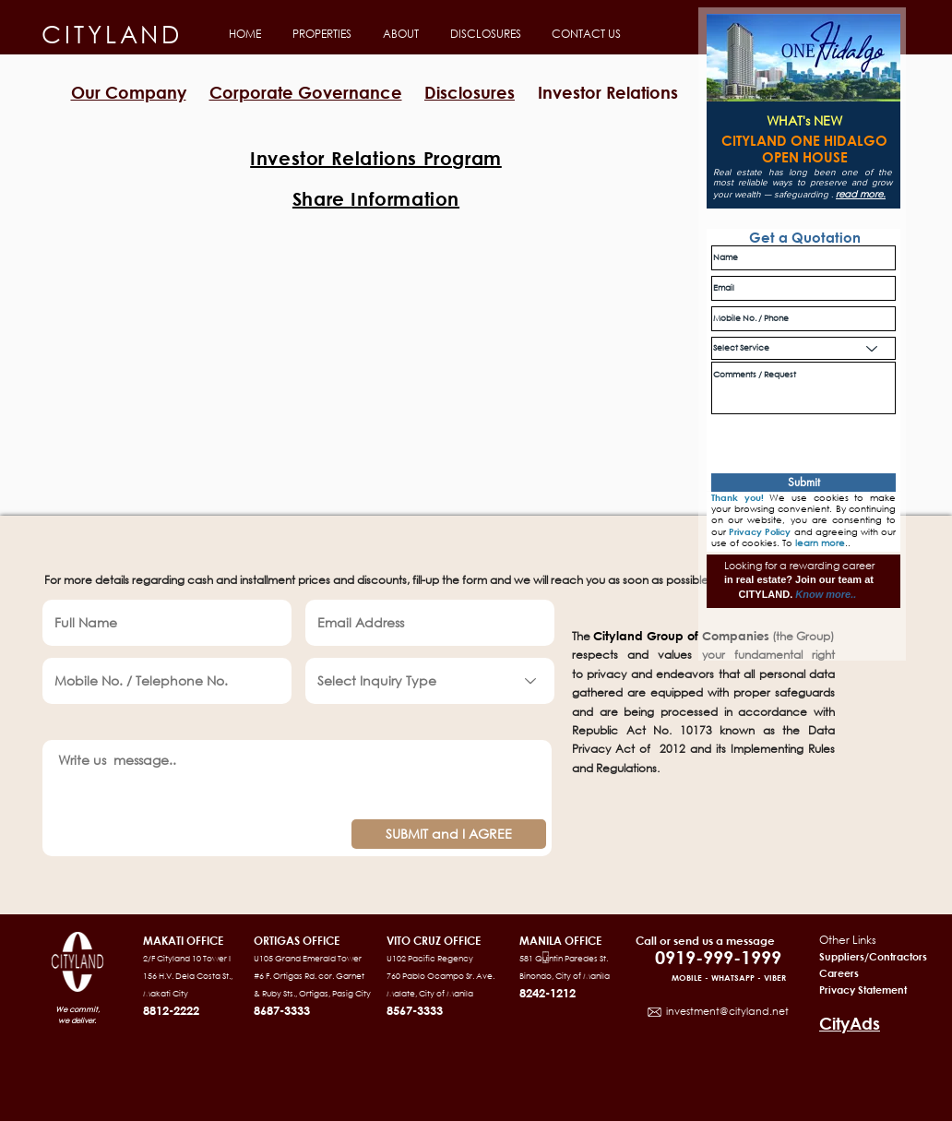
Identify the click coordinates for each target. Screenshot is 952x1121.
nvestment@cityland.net (728, 1011)
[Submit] (803, 482)
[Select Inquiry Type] (429, 681)
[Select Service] (803, 348)
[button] (320, 34)
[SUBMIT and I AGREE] (448, 834)
